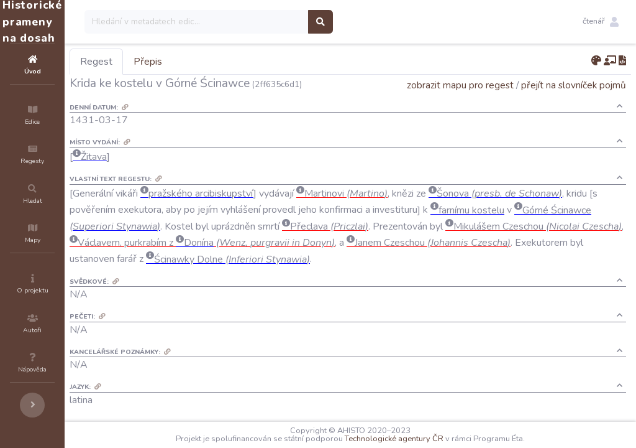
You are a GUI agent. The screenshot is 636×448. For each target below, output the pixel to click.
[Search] (271, 22)
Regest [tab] (171, 61)
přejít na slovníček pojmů (573, 84)
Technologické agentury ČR (431, 438)
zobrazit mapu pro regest (460, 84)
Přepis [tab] (222, 61)
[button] (600, 22)
